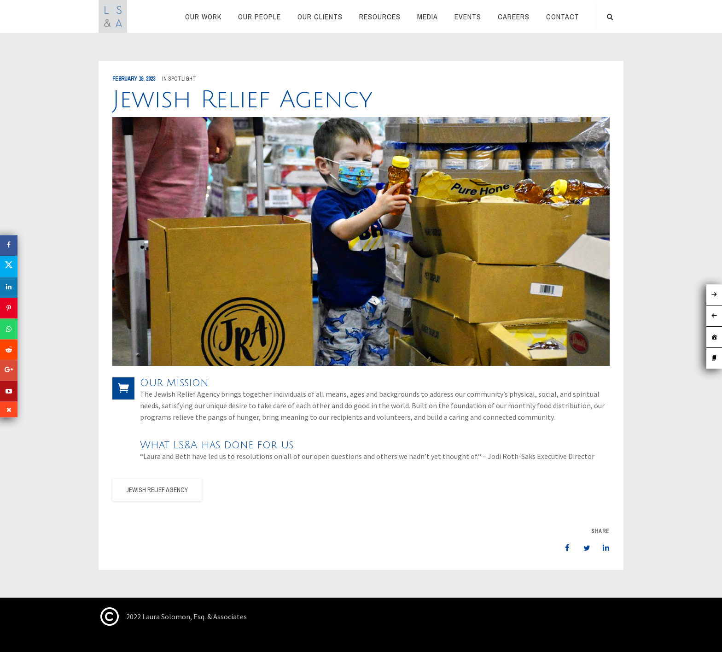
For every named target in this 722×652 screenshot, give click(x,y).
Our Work (203, 17)
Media (427, 17)
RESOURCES (380, 17)
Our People (259, 17)
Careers (514, 17)
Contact (562, 17)
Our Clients (320, 17)
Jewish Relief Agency (157, 490)
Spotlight (182, 78)
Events (467, 17)
